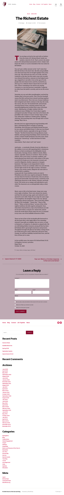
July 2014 (4, 417)
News (50, 4)
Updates (4, 466)
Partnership (5, 453)
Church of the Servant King (13, 491)
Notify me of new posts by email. (22, 307)
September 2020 (6, 396)
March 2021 (5, 390)
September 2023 (6, 374)
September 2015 (6, 410)
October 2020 (6, 394)
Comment (17, 278)
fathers (21, 250)
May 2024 (5, 372)
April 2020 (5, 405)
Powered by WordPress (27, 491)
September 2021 (6, 383)
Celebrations (5, 439)
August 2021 (5, 385)
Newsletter (5, 450)
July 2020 (5, 399)
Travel (4, 460)
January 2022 (6, 380)
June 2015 (5, 412)
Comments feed (6, 480)
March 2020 (5, 406)
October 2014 (5, 415)
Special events (6, 457)
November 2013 (6, 426)
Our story (34, 14)
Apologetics (5, 435)
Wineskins (5, 467)
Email (34, 290)
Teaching (4, 459)
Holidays (4, 444)
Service (4, 455)
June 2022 (5, 378)
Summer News (6, 342)
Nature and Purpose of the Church (11, 448)
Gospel (4, 442)
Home (30, 4)
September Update (7, 351)
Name (16, 290)
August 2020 (5, 397)
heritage (25, 250)
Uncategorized (6, 462)
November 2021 (6, 381)
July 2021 (4, 387)
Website (16, 295)
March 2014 (5, 421)
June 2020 (5, 401)
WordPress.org (6, 482)
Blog (34, 4)
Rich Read (33, 250)
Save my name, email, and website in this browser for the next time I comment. (31, 301)
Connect (38, 4)
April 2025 (5, 371)
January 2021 (5, 392)
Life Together (44, 4)
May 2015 (4, 414)
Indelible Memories (7, 345)
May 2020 (5, 403)
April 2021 (5, 389)
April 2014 (5, 419)
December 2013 (6, 424)
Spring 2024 (5, 348)
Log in (3, 477)
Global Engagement (7, 441)
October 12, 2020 (32, 23)
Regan (23, 23)
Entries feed (5, 479)
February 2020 (6, 408)
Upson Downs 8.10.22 (7, 354)
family (17, 250)
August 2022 (5, 376)
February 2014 (6, 422)
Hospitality (5, 446)
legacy (28, 250)
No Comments (42, 23)
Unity (3, 464)
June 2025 (5, 369)
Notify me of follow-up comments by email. (24, 305)
